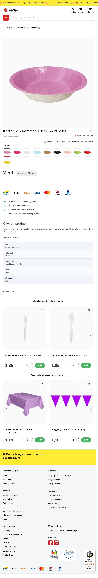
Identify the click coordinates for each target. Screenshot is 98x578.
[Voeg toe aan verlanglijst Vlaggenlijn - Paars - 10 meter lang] (89, 384)
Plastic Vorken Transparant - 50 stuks (23, 355)
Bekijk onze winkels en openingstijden (63, 531)
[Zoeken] (92, 18)
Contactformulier (10, 483)
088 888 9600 (53, 492)
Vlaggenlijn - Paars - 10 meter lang (68, 429)
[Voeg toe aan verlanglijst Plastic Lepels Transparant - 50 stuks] (89, 310)
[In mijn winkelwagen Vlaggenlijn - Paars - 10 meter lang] (86, 439)
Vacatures (7, 479)
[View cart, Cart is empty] (90, 10)
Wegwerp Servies (10, 547)
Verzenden (7, 499)
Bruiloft (6, 543)
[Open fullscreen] (48, 83)
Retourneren (8, 503)
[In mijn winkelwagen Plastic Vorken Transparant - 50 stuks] (40, 365)
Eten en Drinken (9, 551)
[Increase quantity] (32, 364)
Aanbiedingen (8, 555)
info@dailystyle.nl (55, 496)
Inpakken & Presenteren (12, 535)
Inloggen (6, 507)
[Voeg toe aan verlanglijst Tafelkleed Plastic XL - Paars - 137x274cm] (42, 384)
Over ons (6, 475)
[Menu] (93, 551)
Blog (5, 519)
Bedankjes (7, 531)
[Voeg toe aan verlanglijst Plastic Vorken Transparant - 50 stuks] (42, 310)
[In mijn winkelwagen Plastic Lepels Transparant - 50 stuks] (86, 365)
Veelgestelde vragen (11, 495)
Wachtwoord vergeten (12, 511)
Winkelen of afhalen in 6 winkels (21, 209)
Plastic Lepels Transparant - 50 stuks (69, 355)
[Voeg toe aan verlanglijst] (91, 130)
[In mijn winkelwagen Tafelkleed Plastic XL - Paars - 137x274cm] (40, 439)
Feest (5, 539)
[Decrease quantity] (32, 367)
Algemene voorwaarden (12, 515)
